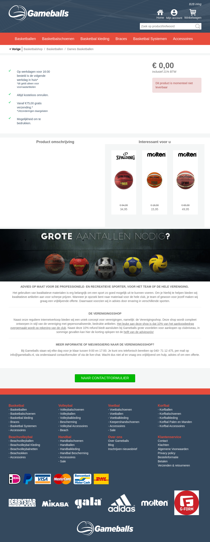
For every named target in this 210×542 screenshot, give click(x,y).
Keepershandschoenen (124, 422)
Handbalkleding (70, 449)
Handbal (64, 437)
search (197, 26)
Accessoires (18, 430)
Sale (113, 430)
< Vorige (15, 49)
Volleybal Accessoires (74, 426)
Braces (14, 422)
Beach (64, 430)
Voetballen (116, 413)
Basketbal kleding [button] (94, 39)
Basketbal (16, 405)
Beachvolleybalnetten (24, 449)
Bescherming (68, 422)
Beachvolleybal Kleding (25, 445)
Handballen (67, 445)
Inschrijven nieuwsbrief (122, 449)
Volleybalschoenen (72, 409)
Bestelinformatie (168, 457)
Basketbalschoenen (22, 413)
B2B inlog (195, 4)
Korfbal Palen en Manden (176, 422)
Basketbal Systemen (23, 426)
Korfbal (163, 405)
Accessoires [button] (183, 39)
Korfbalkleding (169, 417)
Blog (111, 445)
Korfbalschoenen (170, 413)
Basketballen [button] (25, 39)
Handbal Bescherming (74, 453)
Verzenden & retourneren (174, 465)
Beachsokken (19, 453)
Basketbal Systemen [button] (150, 39)
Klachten (163, 445)
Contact (163, 440)
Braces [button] (121, 39)
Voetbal (114, 405)
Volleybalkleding (70, 417)
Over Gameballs (118, 440)
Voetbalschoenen (121, 409)
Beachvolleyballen (22, 440)
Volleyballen (67, 413)
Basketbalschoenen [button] (58, 39)
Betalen (163, 461)
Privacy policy (167, 453)
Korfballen (166, 409)
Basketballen (18, 409)
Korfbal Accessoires (172, 426)
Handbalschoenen (71, 440)
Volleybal (65, 405)
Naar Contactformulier (105, 378)
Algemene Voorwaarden (173, 449)
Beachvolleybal (21, 437)
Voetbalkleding (119, 417)
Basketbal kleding (21, 417)
